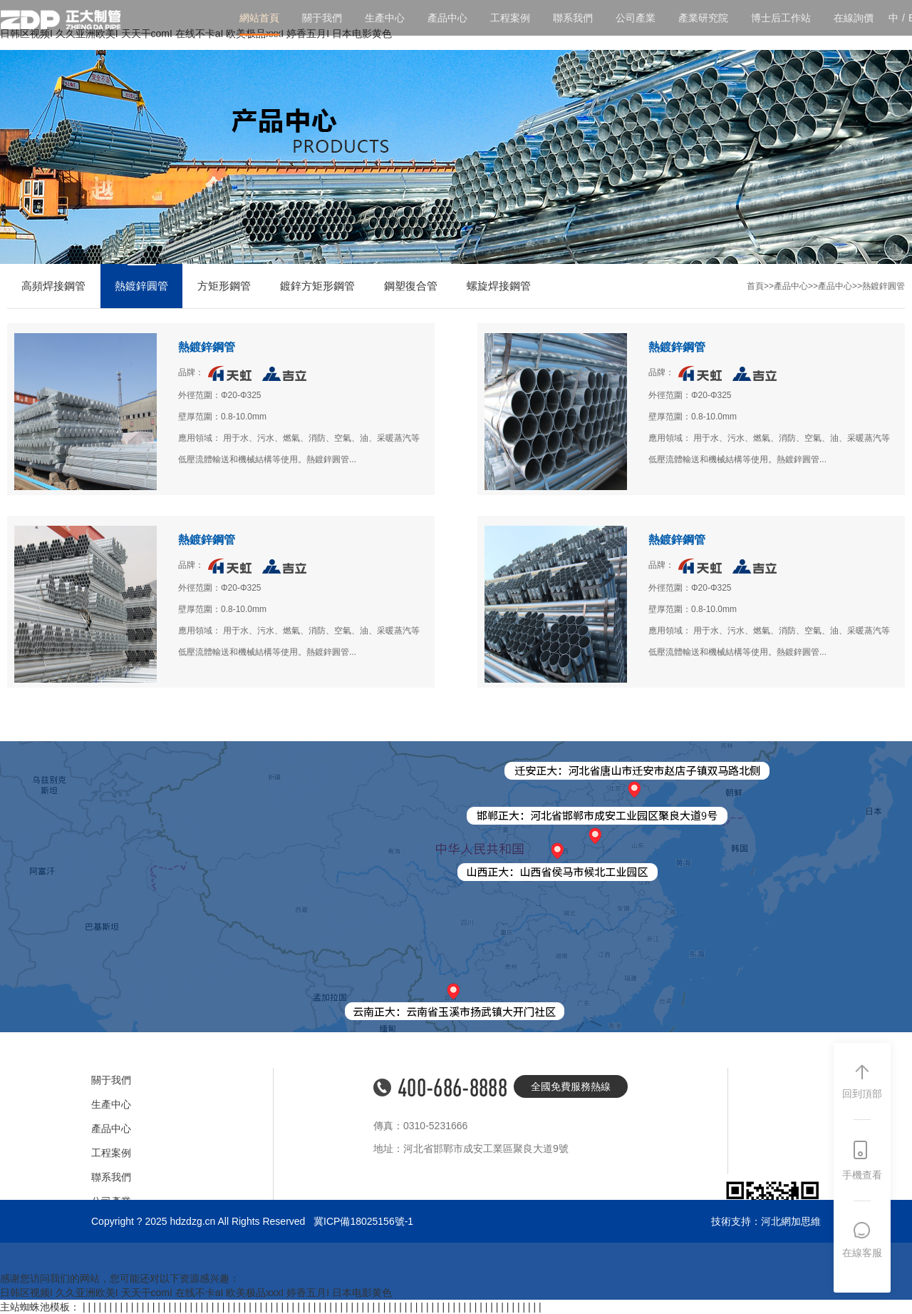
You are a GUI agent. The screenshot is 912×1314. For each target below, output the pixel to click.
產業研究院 (703, 18)
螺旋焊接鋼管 (499, 286)
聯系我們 (573, 18)
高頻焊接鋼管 (53, 286)
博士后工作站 (781, 18)
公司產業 (636, 18)
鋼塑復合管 (410, 286)
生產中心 (385, 18)
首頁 (755, 286)
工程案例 (510, 18)
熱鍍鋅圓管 (141, 286)
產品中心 (447, 18)
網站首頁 (259, 18)
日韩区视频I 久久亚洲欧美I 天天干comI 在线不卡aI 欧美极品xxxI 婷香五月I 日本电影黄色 (196, 1292)
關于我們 (322, 18)
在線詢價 (854, 18)
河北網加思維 (791, 1221)
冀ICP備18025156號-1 (363, 1221)
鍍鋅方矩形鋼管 (317, 286)
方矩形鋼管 (224, 286)
